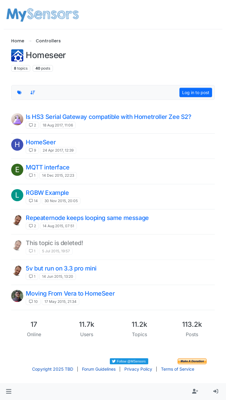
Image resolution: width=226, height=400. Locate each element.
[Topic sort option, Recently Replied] (32, 92)
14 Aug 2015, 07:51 (58, 226)
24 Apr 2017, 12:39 (58, 150)
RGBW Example (47, 192)
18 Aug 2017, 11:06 (58, 125)
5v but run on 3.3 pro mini (61, 268)
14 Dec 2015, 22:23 (58, 175)
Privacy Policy (138, 369)
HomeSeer (41, 142)
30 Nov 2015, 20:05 (61, 200)
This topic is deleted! (54, 243)
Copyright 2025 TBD (52, 369)
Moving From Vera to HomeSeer (70, 293)
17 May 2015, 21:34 (60, 301)
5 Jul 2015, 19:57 (56, 251)
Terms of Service (177, 369)
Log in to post (195, 92)
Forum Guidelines (99, 369)
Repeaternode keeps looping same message (87, 217)
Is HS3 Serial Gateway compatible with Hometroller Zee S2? (108, 116)
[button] (8, 391)
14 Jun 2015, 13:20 (57, 276)
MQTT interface (47, 167)
